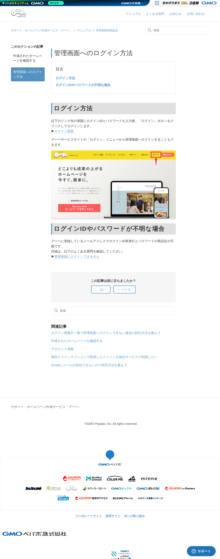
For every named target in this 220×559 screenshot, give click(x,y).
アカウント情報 (62, 349)
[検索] (177, 30)
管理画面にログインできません (76, 256)
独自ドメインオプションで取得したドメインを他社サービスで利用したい (104, 357)
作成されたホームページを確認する (27, 58)
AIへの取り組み (134, 516)
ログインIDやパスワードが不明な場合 (83, 85)
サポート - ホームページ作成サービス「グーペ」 (41, 30)
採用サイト (113, 516)
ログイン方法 (65, 78)
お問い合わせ (196, 13)
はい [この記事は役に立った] (103, 289)
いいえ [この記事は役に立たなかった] (126, 289)
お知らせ (176, 13)
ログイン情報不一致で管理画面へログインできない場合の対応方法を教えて (106, 333)
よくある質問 (155, 13)
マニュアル (133, 13)
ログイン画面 (64, 131)
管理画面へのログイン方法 (27, 74)
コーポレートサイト (88, 516)
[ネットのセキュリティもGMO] (33, 3)
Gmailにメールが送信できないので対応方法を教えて (89, 365)
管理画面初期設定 (107, 30)
